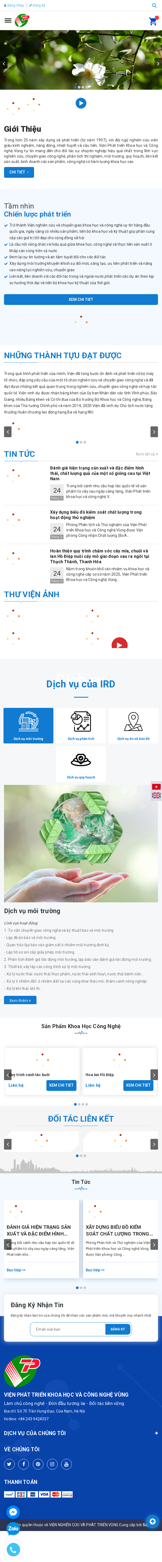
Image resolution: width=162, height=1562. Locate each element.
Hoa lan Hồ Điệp (100, 1095)
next (158, 63)
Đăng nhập (14, 5)
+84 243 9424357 (33, 1439)
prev (4, 63)
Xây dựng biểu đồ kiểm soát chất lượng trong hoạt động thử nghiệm (117, 1250)
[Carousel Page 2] (79, 87)
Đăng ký (37, 5)
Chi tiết (19, 172)
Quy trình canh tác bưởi (29, 1095)
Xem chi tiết (81, 299)
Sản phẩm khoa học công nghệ (81, 1046)
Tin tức (19, 454)
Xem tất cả (147, 454)
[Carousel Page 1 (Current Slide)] (75, 87)
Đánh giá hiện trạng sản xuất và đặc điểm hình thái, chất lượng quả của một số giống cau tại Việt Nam (40, 1250)
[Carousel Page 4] (86, 87)
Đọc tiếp (16, 1290)
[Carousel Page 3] (83, 87)
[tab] (30, 731)
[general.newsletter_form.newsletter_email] (81, 1349)
